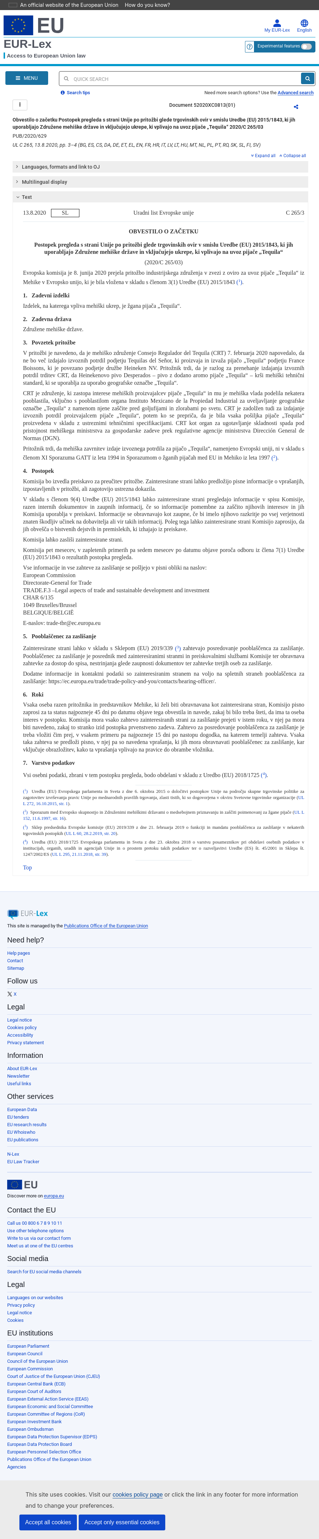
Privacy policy (21, 1309)
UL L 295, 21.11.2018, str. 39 (79, 858)
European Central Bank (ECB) (36, 1388)
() (239, 286)
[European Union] (22, 1189)
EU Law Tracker (23, 1166)
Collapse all (292, 160)
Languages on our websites (35, 1302)
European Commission (30, 1373)
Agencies (16, 1471)
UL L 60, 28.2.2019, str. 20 (90, 837)
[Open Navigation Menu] (26, 78)
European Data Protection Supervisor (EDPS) (52, 1441)
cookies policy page (126, 1495)
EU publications (22, 1144)
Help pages (18, 957)
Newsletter (18, 1080)
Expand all (263, 160)
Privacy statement (25, 1047)
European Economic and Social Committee (50, 1411)
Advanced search (296, 92)
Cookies (15, 1324)
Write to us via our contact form (39, 1242)
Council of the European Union (37, 1365)
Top (27, 872)
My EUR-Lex (277, 26)
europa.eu (54, 1200)
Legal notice (19, 1024)
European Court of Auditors (34, 1395)
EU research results (27, 1129)
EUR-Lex (27, 43)
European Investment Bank (34, 1426)
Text (23, 201)
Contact (15, 965)
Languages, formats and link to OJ (57, 170)
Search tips (75, 92)
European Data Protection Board (39, 1448)
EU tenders (18, 1121)
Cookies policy (22, 1032)
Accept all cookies (48, 1522)
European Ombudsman (30, 1433)
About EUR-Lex (22, 1073)
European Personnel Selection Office (44, 1456)
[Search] (307, 78)
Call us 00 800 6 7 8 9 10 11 (34, 1227)
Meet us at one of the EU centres (40, 1250)
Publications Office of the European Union (106, 930)
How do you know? (143, 5)
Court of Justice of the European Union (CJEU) (53, 1380)
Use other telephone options (35, 1235)
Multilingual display (41, 185)
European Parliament (28, 1350)
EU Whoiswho (21, 1136)
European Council (24, 1358)
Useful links (19, 1088)
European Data (22, 1113)
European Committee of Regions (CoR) (46, 1418)
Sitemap (15, 972)
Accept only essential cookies (122, 1522)
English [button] (304, 26)
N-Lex (13, 1158)
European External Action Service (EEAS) (48, 1403)
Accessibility (20, 1039)
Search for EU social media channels (44, 1276)
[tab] (160, 171)
